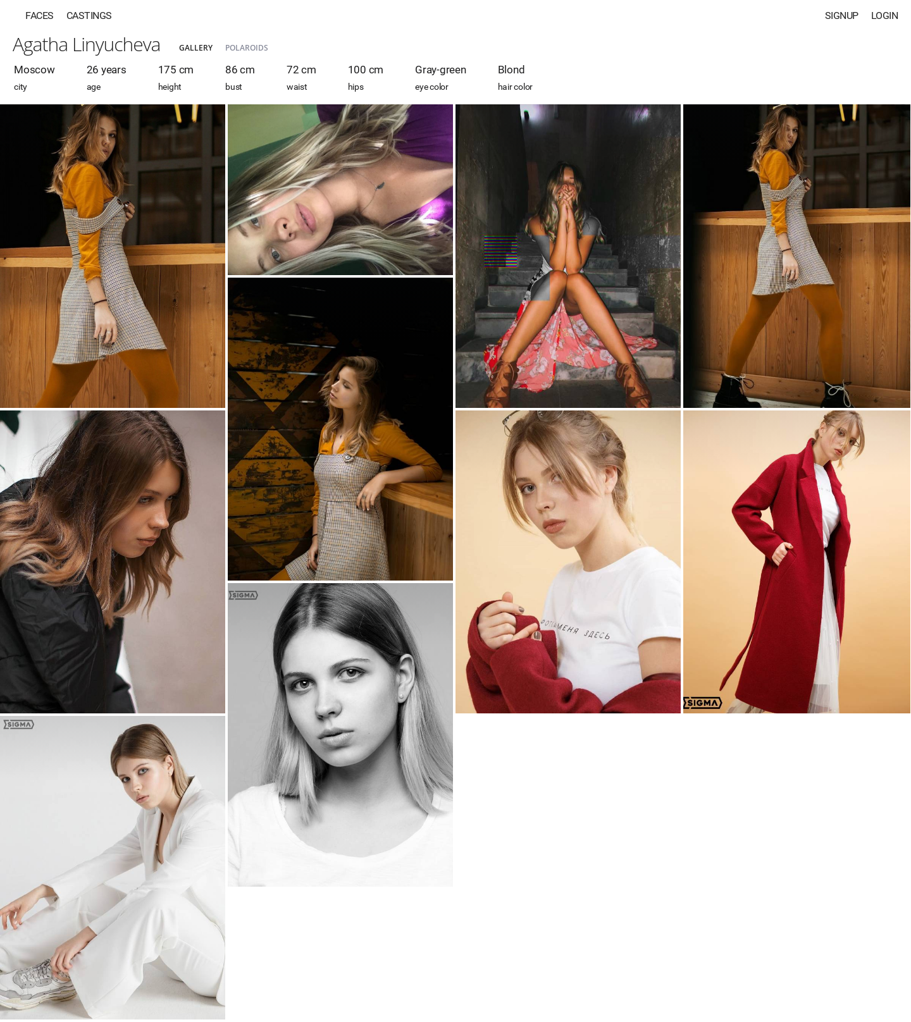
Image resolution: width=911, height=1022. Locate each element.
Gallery (196, 47)
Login (884, 15)
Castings (89, 15)
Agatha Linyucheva (86, 44)
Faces (39, 15)
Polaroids (246, 47)
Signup (841, 15)
